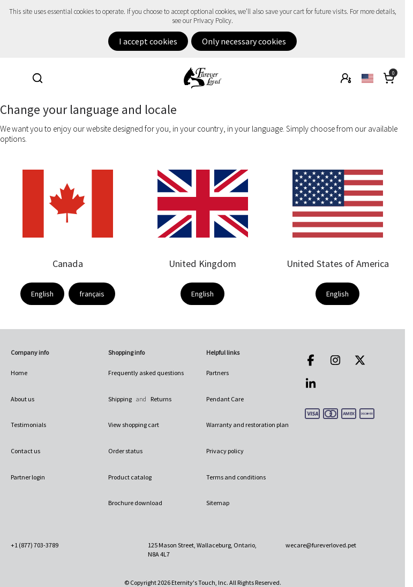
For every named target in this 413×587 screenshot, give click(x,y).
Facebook (311, 360)
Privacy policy (225, 451)
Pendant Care (225, 399)
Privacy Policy (212, 20)
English (42, 294)
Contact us (25, 451)
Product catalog (130, 477)
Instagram (335, 360)
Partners (217, 373)
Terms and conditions (236, 477)
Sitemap (217, 503)
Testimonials (28, 425)
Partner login (28, 477)
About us (22, 399)
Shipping (120, 399)
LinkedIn (311, 384)
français (91, 294)
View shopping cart (133, 425)
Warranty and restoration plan (247, 425)
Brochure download (135, 503)
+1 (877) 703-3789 (34, 545)
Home (19, 373)
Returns (161, 399)
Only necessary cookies (244, 41)
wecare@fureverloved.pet (321, 545)
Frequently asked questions (146, 373)
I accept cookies (148, 41)
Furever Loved (202, 78)
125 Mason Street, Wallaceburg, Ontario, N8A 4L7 (202, 549)
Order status (125, 451)
